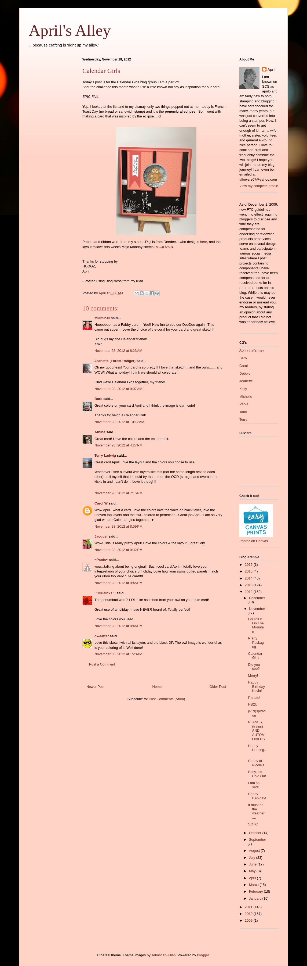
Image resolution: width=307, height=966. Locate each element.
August (255, 851)
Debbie (244, 373)
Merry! (253, 676)
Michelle (245, 397)
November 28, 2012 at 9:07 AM (118, 389)
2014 (249, 578)
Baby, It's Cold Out (257, 774)
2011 (249, 907)
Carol (243, 366)
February (256, 891)
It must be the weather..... (256, 811)
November (257, 609)
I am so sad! (254, 785)
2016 (249, 565)
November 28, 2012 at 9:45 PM (118, 583)
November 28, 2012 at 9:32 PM (118, 550)
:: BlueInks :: (105, 593)
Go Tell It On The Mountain (256, 625)
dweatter (101, 636)
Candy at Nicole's (256, 763)
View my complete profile (258, 186)
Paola (243, 404)
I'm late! (254, 698)
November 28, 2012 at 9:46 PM (118, 626)
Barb (98, 399)
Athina (99, 432)
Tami (243, 412)
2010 (249, 914)
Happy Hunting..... (257, 750)
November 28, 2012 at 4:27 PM (118, 445)
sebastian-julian (163, 955)
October (255, 833)
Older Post (218, 687)
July (252, 858)
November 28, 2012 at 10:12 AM (119, 422)
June (253, 864)
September (257, 840)
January (255, 898)
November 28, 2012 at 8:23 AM (118, 351)
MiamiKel (102, 318)
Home (157, 687)
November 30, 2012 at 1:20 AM (118, 654)
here (203, 242)
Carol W (101, 503)
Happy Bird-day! (257, 796)
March (254, 885)
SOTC (253, 824)
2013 (249, 585)
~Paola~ (101, 560)
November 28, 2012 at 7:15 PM (118, 493)
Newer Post (95, 687)
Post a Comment (102, 664)
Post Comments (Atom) (167, 699)
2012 (249, 592)
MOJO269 (163, 247)
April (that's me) (251, 350)
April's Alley (70, 30)
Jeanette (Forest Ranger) (115, 361)
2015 (249, 571)
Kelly (243, 389)
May (253, 871)
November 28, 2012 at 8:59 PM (118, 526)
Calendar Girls (255, 656)
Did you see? (254, 667)
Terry (243, 419)
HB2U (252, 704)
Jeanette (246, 381)
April (272, 69)
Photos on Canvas (253, 541)
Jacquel (100, 536)
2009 (249, 920)
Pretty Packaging (256, 642)
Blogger (203, 955)
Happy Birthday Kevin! (256, 686)
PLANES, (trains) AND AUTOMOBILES (256, 730)
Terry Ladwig (105, 455)
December (257, 598)
